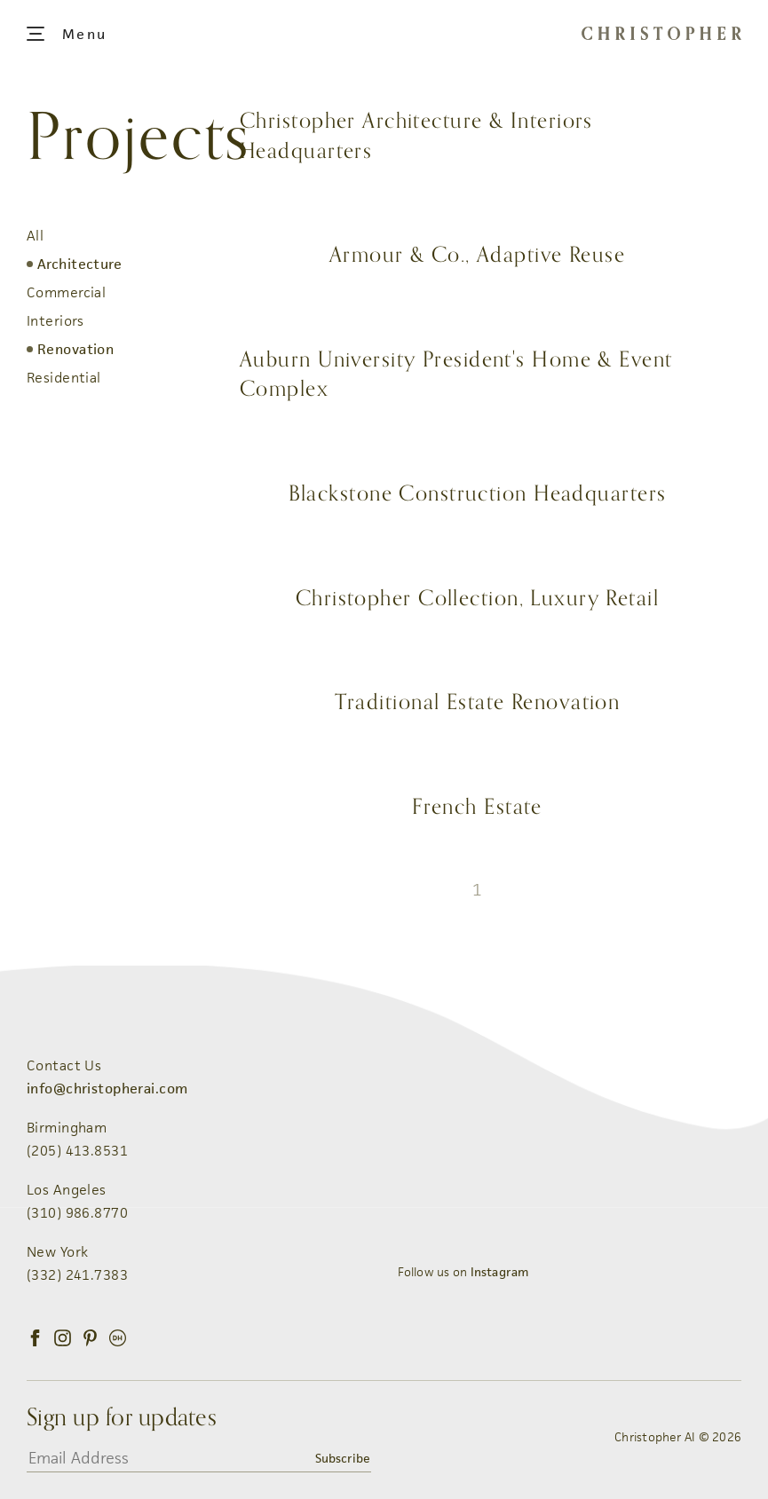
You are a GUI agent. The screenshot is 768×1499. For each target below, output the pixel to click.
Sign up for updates (122, 1417)
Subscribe (342, 1458)
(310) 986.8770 (77, 1212)
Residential (64, 377)
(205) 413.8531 (77, 1150)
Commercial (66, 292)
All (35, 235)
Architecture (79, 264)
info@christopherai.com (107, 1088)
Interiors (55, 321)
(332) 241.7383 (77, 1275)
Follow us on (463, 1272)
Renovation (75, 349)
